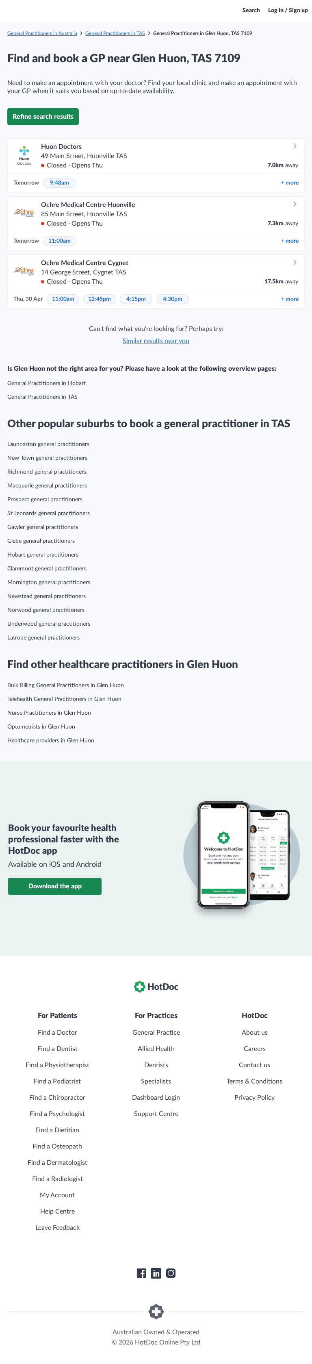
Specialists (156, 1081)
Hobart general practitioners (42, 555)
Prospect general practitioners (44, 500)
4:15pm (136, 299)
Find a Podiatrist (57, 1081)
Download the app (55, 886)
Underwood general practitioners (48, 624)
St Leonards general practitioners (48, 513)
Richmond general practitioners (46, 472)
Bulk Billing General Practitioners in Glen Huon (65, 685)
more (290, 183)
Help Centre (57, 1211)
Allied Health (156, 1049)
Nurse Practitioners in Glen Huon (49, 713)
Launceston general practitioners (48, 444)
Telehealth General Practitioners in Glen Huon (64, 699)
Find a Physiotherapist (57, 1065)
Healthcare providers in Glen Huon (50, 741)
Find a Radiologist (57, 1179)
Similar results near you (156, 341)
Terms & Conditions (254, 1081)
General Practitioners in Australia (42, 33)
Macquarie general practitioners (47, 486)
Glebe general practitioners (41, 541)
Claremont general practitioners (47, 569)
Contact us (254, 1065)
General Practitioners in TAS (115, 33)
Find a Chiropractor (57, 1097)
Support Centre (156, 1114)
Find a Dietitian (57, 1130)
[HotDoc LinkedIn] (156, 1273)
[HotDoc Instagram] (170, 1273)
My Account (57, 1195)
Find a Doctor (57, 1032)
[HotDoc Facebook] (141, 1273)
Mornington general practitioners (48, 582)
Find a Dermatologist (57, 1163)
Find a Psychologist (57, 1114)
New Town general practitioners (47, 458)
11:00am (59, 241)
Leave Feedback (57, 1228)
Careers (255, 1049)
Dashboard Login (156, 1097)
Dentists (156, 1065)
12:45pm (99, 299)
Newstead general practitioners (46, 596)
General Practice (156, 1032)
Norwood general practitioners (45, 610)
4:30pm (172, 299)
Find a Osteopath (57, 1146)
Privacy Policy (254, 1097)
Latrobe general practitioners (43, 638)
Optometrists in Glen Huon (41, 727)
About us (255, 1032)
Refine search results (43, 116)
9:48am (59, 183)
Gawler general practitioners (42, 527)
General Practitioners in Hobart (46, 383)
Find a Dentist (57, 1049)
